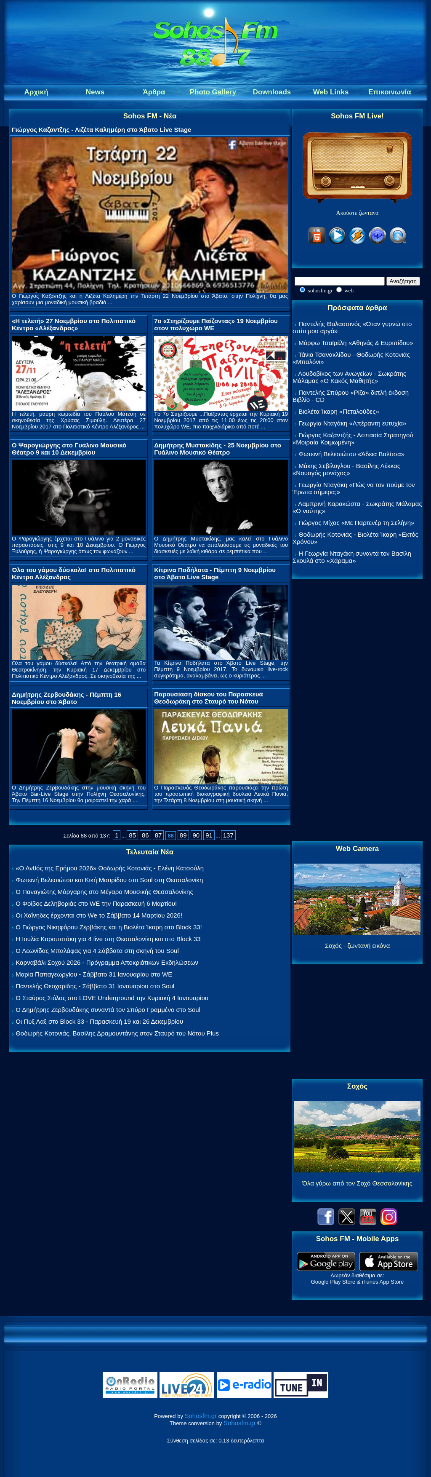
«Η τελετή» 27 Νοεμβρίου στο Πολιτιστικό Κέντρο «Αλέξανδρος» (74, 324)
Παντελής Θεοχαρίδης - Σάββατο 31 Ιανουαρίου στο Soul (95, 986)
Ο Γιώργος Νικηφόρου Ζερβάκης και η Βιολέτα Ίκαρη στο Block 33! (109, 927)
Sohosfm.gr (201, 1415)
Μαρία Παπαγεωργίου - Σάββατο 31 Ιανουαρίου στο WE (94, 974)
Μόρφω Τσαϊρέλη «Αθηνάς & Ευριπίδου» (355, 342)
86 (145, 835)
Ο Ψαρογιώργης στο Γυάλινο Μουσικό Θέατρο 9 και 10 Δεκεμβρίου (69, 448)
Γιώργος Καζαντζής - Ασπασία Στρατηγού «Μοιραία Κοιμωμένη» (353, 438)
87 (158, 835)
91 (209, 835)
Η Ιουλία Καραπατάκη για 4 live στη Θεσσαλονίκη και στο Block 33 (108, 938)
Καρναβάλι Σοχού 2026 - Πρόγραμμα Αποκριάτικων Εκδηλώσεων (107, 962)
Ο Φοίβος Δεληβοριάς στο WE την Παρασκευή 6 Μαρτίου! (96, 903)
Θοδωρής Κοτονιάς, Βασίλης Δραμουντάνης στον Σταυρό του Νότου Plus (117, 1033)
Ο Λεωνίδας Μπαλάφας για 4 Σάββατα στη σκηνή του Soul (97, 950)
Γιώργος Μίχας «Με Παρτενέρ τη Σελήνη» (356, 522)
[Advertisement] (357, 710)
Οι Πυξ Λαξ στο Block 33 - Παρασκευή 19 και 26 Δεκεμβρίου (99, 1021)
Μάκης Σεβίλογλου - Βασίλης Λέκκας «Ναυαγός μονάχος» (346, 469)
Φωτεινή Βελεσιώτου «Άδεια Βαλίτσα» (351, 454)
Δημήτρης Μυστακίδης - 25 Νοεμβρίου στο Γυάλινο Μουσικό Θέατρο (217, 448)
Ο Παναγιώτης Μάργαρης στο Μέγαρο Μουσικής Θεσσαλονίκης (104, 891)
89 (183, 835)
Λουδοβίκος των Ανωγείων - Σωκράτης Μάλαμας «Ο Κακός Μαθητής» (349, 377)
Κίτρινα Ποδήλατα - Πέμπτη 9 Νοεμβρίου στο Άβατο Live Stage (215, 573)
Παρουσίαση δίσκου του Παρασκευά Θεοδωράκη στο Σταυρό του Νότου (208, 697)
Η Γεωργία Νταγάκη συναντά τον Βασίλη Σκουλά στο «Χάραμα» (352, 557)
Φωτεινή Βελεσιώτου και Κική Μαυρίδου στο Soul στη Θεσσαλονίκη (109, 879)
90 (196, 835)
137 (228, 835)
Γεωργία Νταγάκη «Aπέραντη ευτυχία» (352, 423)
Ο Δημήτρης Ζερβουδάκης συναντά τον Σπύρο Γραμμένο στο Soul (108, 1009)
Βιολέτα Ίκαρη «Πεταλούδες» (338, 411)
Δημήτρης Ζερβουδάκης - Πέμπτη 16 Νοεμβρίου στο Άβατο (66, 698)
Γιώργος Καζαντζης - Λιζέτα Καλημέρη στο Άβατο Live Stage (101, 129)
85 (132, 835)
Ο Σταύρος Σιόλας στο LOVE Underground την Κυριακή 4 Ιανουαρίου (112, 997)
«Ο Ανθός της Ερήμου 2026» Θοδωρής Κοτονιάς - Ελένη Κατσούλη (110, 868)
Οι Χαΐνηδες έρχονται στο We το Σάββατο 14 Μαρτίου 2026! (99, 915)
